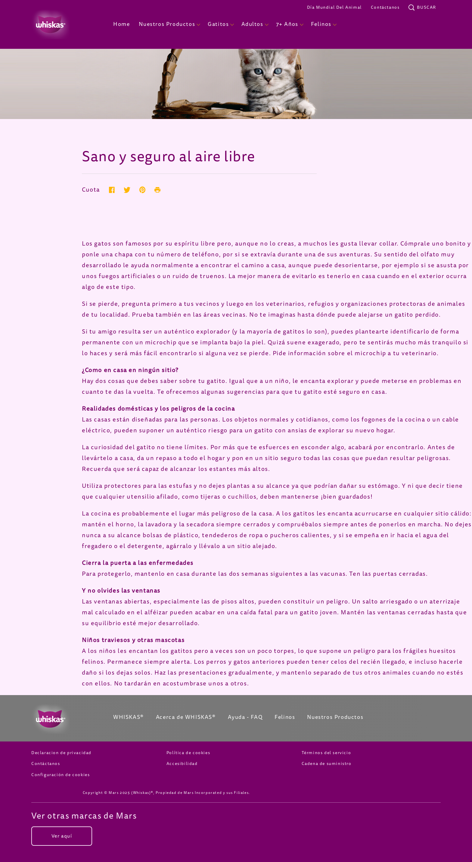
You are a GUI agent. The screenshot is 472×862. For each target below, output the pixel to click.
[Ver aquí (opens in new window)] (61, 836)
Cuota (91, 190)
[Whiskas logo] (63, 719)
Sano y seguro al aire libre (168, 156)
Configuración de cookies (60, 775)
